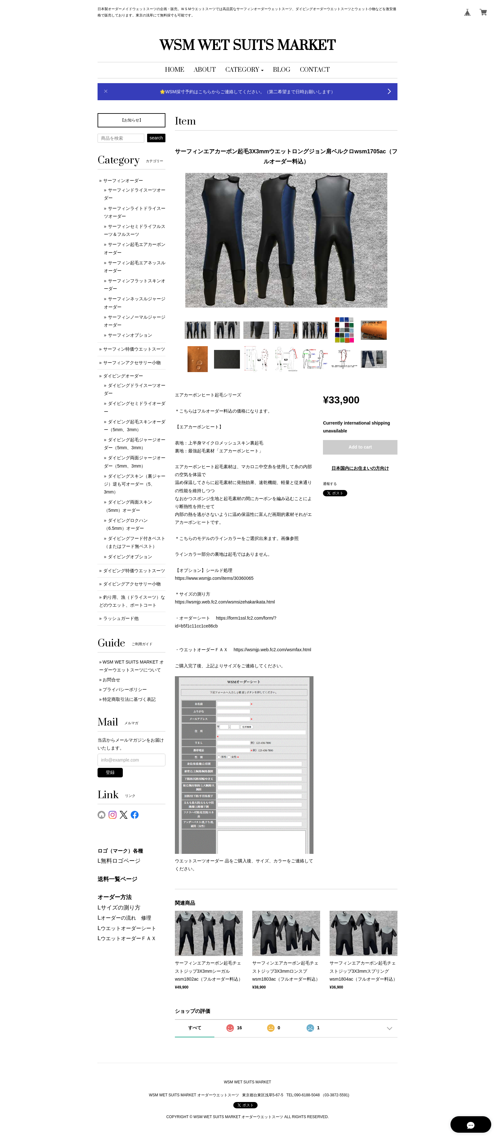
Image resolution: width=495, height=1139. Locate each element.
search (156, 137)
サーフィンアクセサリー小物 (132, 362)
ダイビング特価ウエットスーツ (134, 570)
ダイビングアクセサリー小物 (132, 583)
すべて (194, 1027)
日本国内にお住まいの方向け (360, 468)
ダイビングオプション (130, 556)
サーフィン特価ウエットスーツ (134, 349)
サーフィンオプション (130, 335)
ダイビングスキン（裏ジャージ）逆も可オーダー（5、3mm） (134, 484)
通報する (330, 484)
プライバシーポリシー (125, 689)
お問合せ (111, 679)
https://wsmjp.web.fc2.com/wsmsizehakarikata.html (225, 601)
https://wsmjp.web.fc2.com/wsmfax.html (272, 649)
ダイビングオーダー (123, 375)
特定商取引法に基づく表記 (129, 699)
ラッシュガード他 (121, 618)
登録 (110, 772)
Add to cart (360, 447)
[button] (244, 70)
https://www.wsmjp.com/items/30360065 (214, 578)
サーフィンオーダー (123, 180)
